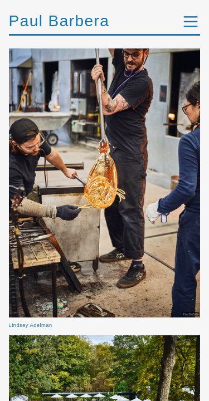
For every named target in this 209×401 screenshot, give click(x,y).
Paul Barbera (59, 21)
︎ (190, 22)
